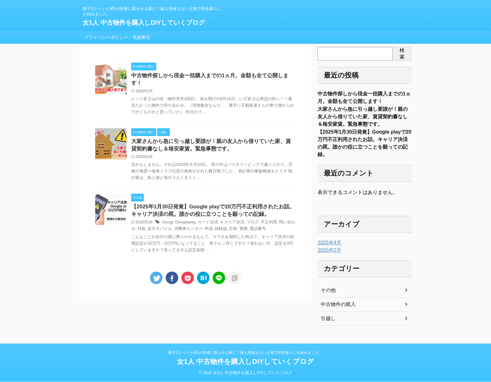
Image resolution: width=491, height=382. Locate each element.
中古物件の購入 (336, 310)
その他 (327, 295)
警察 (230, 224)
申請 (197, 224)
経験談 (209, 224)
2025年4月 (328, 248)
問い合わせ (280, 218)
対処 (135, 224)
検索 (402, 53)
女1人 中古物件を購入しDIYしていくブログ (144, 22)
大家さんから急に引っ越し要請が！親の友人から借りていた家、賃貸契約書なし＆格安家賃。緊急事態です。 (363, 119)
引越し (327, 324)
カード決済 (204, 218)
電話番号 (243, 224)
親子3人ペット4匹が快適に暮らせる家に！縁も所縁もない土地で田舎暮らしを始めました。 (245, 353)
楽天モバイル (152, 224)
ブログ (246, 218)
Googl (167, 218)
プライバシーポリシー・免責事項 (117, 37)
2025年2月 (328, 255)
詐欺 (220, 224)
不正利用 (261, 218)
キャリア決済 (227, 218)
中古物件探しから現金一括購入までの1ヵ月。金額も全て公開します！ (210, 76)
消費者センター (178, 224)
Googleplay (183, 218)
